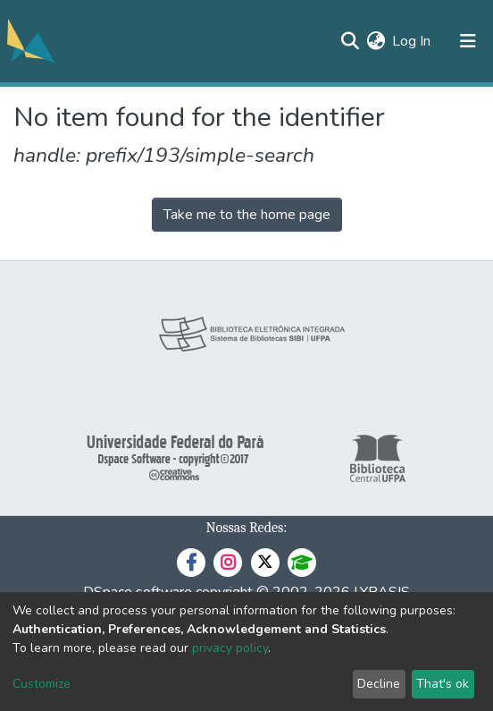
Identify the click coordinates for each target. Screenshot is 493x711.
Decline (378, 683)
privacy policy (230, 647)
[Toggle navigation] (468, 41)
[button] (375, 41)
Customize (42, 683)
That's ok (442, 683)
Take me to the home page (246, 214)
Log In (412, 41)
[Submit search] (349, 41)
